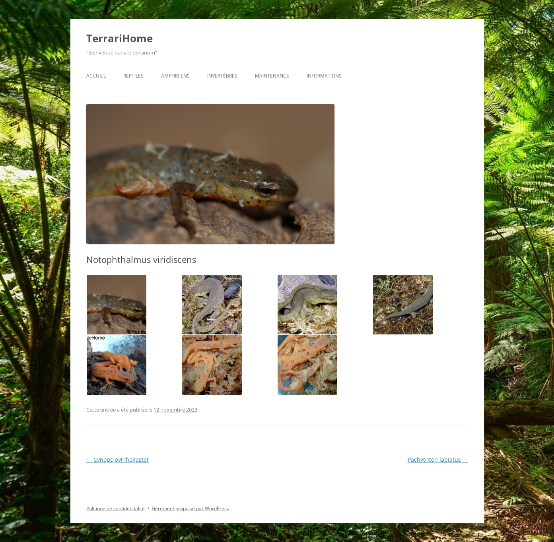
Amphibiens (175, 75)
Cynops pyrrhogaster (117, 459)
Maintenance (272, 75)
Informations (324, 75)
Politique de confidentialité (115, 508)
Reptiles (133, 75)
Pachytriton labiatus (438, 459)
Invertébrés (222, 75)
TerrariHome (119, 38)
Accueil (96, 75)
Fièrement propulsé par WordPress (190, 508)
